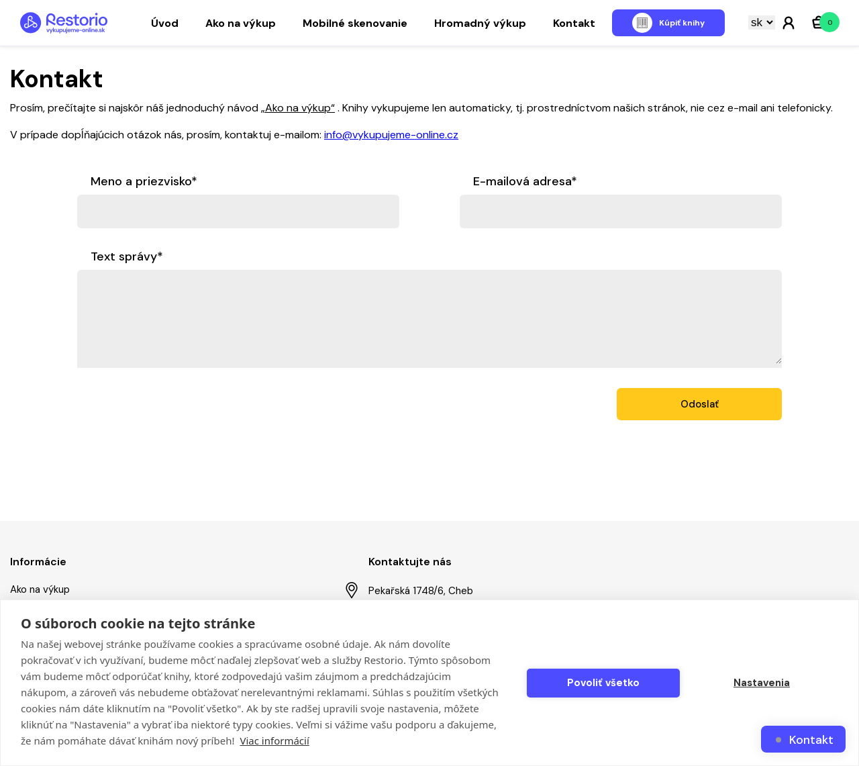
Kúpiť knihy (682, 22)
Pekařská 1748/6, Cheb (409, 590)
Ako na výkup (240, 23)
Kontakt (574, 23)
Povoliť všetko (603, 682)
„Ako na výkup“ (298, 108)
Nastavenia (762, 682)
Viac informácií (274, 740)
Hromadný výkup (480, 23)
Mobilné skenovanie (355, 23)
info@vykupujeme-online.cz (391, 135)
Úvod (165, 23)
